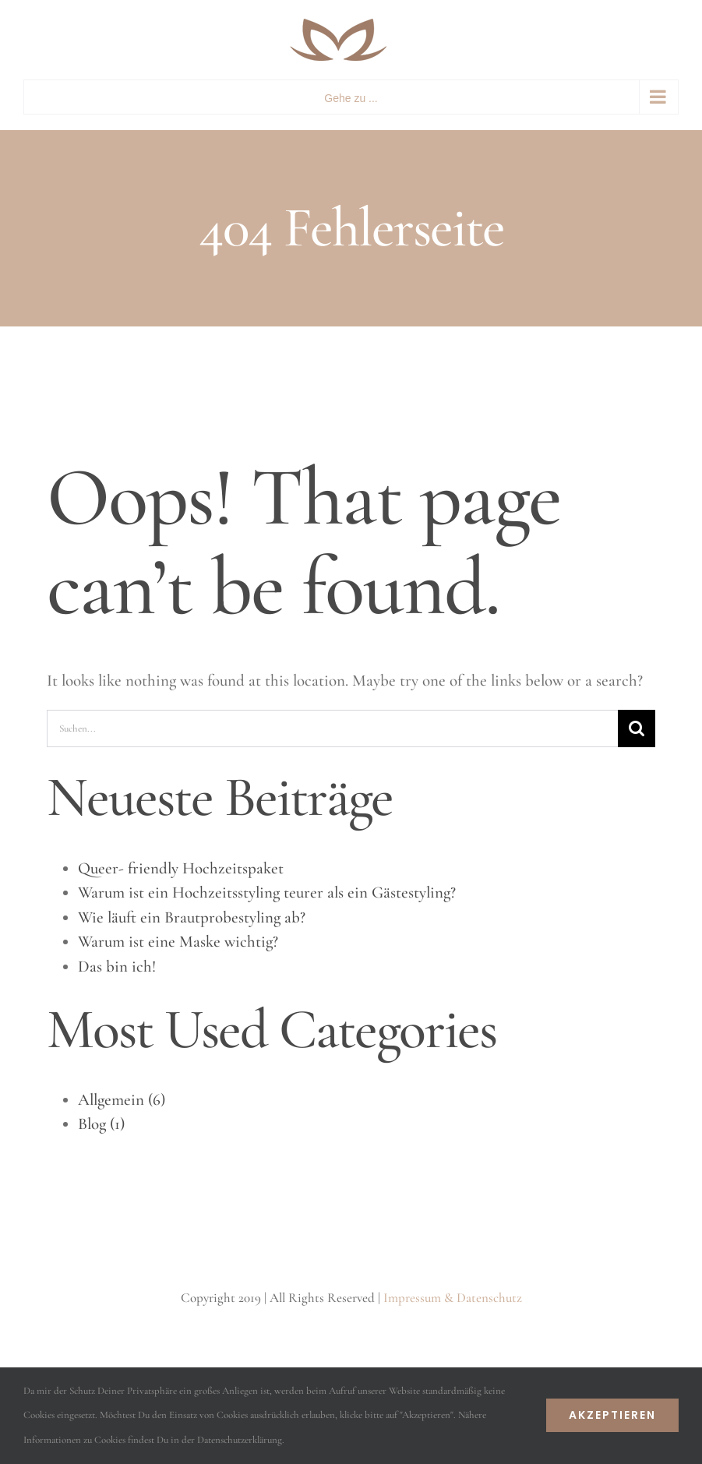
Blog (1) (101, 1124)
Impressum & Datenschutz (452, 1297)
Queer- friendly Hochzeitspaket (181, 868)
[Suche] (636, 728)
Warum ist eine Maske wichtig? (178, 941)
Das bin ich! (117, 966)
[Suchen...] (332, 728)
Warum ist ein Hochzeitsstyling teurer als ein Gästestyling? (267, 892)
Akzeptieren (612, 1415)
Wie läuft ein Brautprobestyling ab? (191, 917)
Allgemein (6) (121, 1099)
